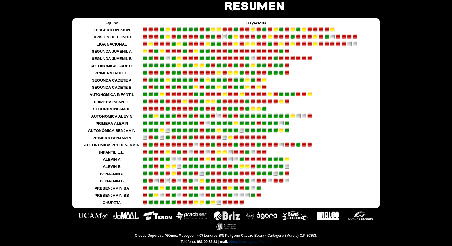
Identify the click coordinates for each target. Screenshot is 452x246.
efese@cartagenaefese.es (250, 242)
